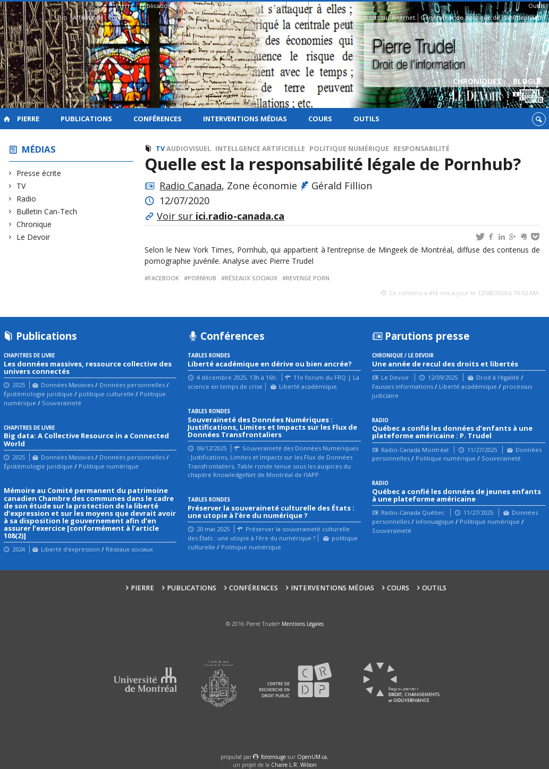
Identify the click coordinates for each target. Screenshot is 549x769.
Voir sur (220, 216)
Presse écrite (39, 173)
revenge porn (308, 278)
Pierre (125, 6)
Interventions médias (252, 6)
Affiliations (88, 17)
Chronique (34, 224)
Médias (39, 149)
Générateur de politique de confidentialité (482, 17)
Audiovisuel (188, 148)
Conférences (198, 6)
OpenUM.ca (312, 756)
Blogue (528, 90)
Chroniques (477, 90)
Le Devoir (33, 237)
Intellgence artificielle (260, 148)
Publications (156, 6)
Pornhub (202, 278)
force (273, 756)
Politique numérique (349, 148)
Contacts (120, 17)
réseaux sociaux (251, 278)
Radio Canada (190, 185)
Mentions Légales (303, 624)
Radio (26, 199)
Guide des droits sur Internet (373, 17)
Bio (62, 17)
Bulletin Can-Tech (47, 211)
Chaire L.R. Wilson (294, 764)
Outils (536, 6)
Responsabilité (421, 148)
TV (21, 186)
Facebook (163, 278)
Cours (297, 6)
